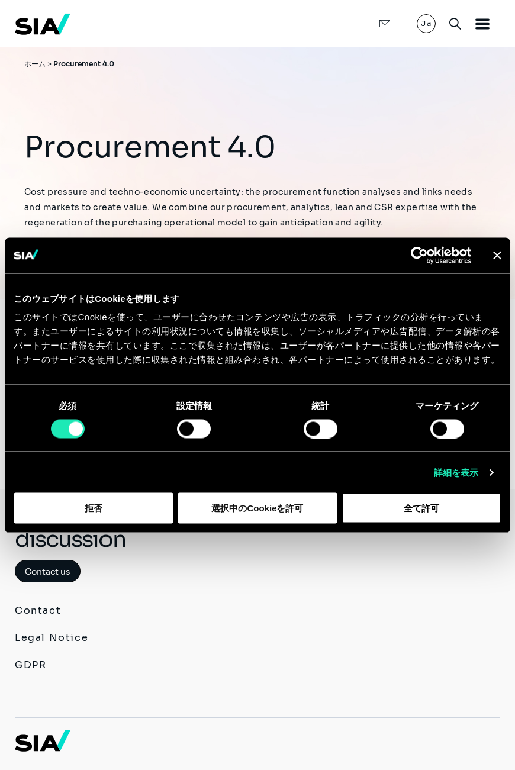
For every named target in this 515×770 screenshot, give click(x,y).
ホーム (35, 63)
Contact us (47, 571)
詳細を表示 (456, 472)
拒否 (93, 508)
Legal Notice (51, 638)
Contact (38, 610)
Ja (426, 23)
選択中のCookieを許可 (257, 508)
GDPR (30, 665)
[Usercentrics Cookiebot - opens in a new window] (419, 255)
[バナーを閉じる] (497, 255)
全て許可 (421, 508)
